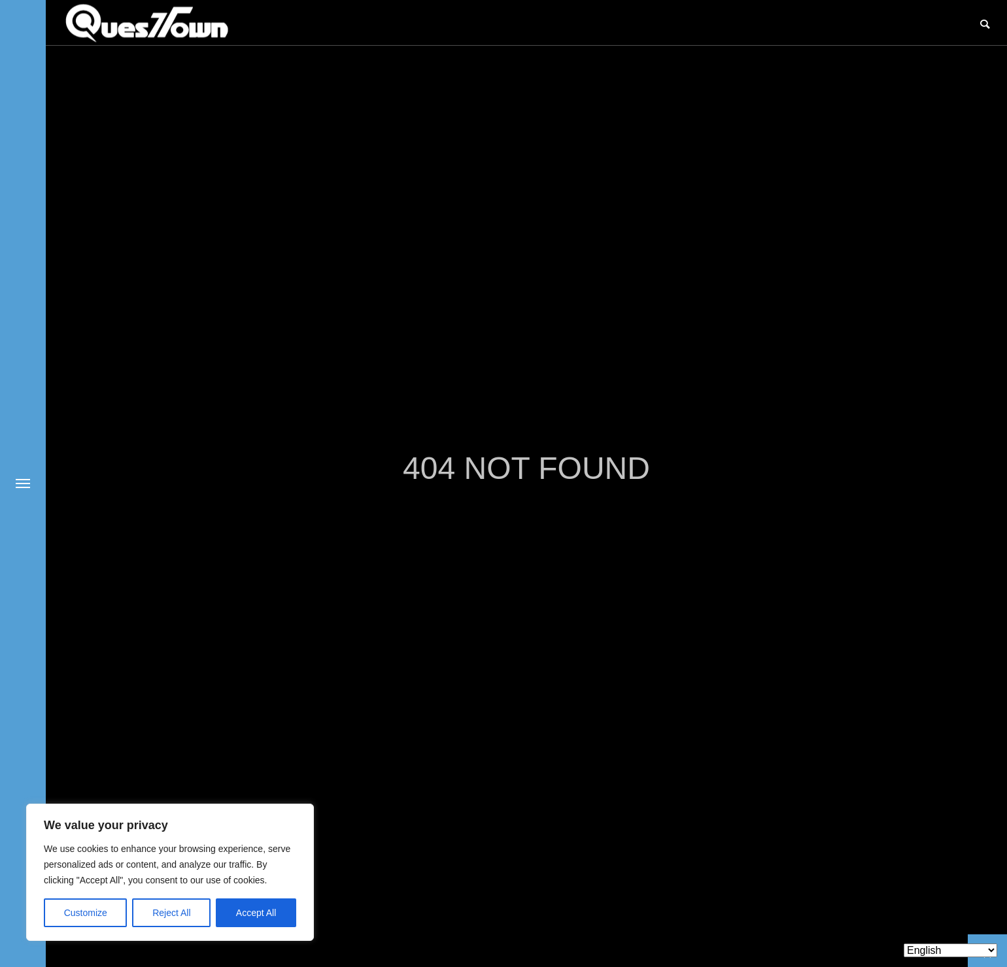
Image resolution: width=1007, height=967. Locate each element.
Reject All (171, 913)
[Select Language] (950, 950)
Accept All (256, 913)
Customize (85, 913)
